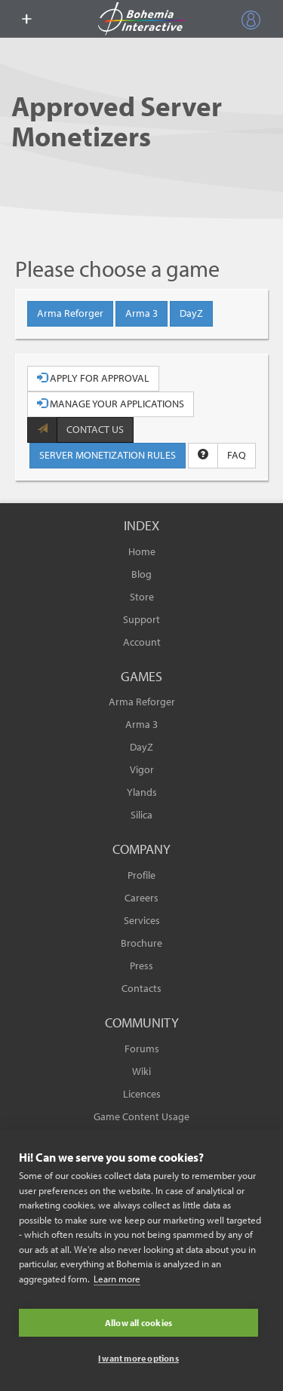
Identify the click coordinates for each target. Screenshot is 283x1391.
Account (142, 642)
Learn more (117, 1279)
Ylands (142, 792)
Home (141, 551)
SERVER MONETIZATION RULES (107, 455)
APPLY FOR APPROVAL (93, 378)
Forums (142, 1048)
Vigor (142, 769)
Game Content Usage (141, 1116)
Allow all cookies (138, 1322)
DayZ (191, 313)
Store (142, 596)
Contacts (141, 988)
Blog (141, 574)
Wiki (141, 1071)
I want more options (138, 1358)
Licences (142, 1094)
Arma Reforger (70, 313)
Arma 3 (141, 313)
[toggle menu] (26, 19)
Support (141, 619)
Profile (141, 875)
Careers (141, 897)
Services (142, 920)
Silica (141, 814)
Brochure (141, 943)
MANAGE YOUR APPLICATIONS (110, 403)
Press (141, 965)
